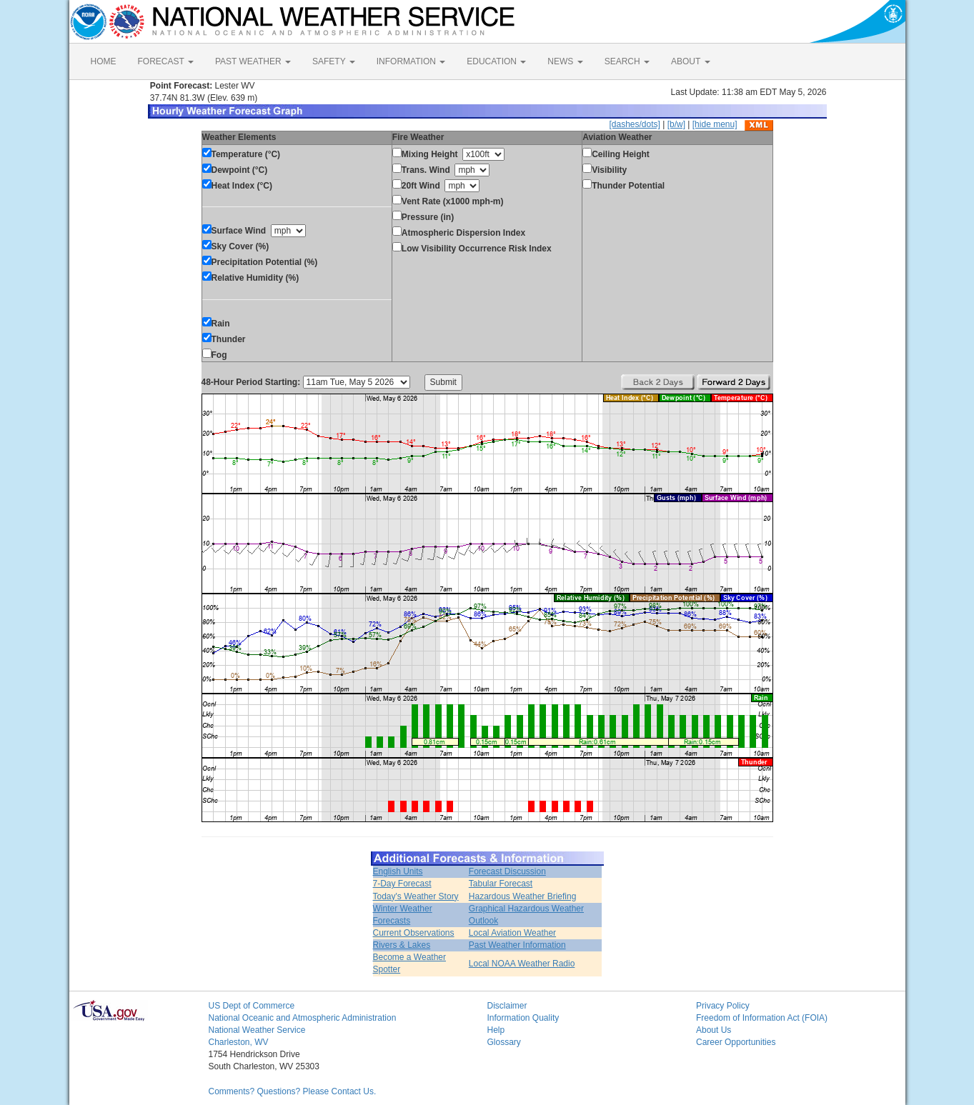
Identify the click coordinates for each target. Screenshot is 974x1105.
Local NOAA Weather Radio (522, 964)
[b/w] (676, 124)
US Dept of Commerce (252, 1006)
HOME (103, 61)
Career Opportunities (735, 1042)
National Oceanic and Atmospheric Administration (303, 1018)
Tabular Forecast (500, 884)
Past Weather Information (517, 945)
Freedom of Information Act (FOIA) (762, 1018)
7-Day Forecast (402, 884)
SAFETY (333, 61)
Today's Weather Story (416, 896)
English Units (398, 871)
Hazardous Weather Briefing (523, 896)
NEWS (564, 61)
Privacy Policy (723, 1006)
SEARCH (627, 61)
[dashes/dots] (634, 124)
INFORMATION (411, 61)
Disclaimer (507, 1006)
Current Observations (413, 933)
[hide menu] (714, 124)
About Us (713, 1030)
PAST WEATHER (253, 61)
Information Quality (523, 1018)
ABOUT (690, 61)
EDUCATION (496, 61)
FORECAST (166, 61)
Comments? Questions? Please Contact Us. (293, 1091)
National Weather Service (257, 1030)
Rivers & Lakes (402, 945)
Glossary (504, 1042)
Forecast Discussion (507, 871)
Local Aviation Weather (512, 933)
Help (496, 1030)
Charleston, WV (239, 1042)
